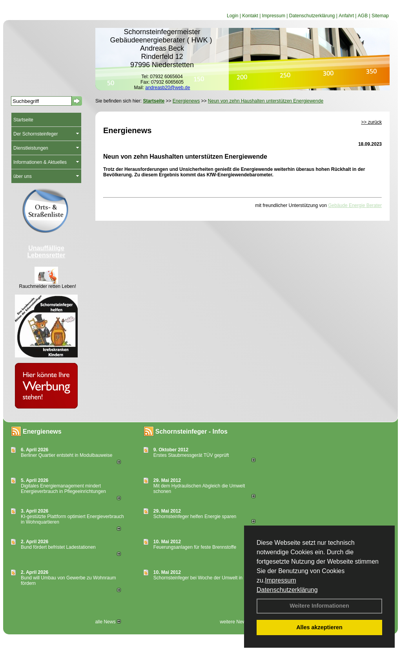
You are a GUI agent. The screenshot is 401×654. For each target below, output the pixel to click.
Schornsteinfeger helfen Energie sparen (194, 516)
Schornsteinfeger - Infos (191, 431)
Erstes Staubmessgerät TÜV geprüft (191, 455)
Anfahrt (346, 15)
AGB (363, 15)
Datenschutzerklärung (287, 589)
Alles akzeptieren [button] (319, 627)
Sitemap (380, 15)
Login (232, 15)
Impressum (280, 580)
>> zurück (371, 122)
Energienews (42, 431)
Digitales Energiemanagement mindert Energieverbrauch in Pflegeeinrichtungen (63, 488)
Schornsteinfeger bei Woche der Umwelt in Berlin (204, 578)
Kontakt (250, 15)
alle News (107, 622)
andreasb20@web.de (167, 87)
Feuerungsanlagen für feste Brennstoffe (194, 547)
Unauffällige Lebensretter (46, 251)
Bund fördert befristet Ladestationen (58, 547)
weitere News (236, 622)
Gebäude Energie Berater (355, 205)
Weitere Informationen (319, 606)
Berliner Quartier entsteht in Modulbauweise (66, 455)
